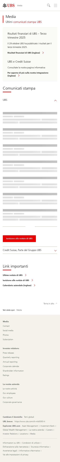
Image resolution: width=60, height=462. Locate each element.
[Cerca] (48, 5)
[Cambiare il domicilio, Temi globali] (29, 417)
